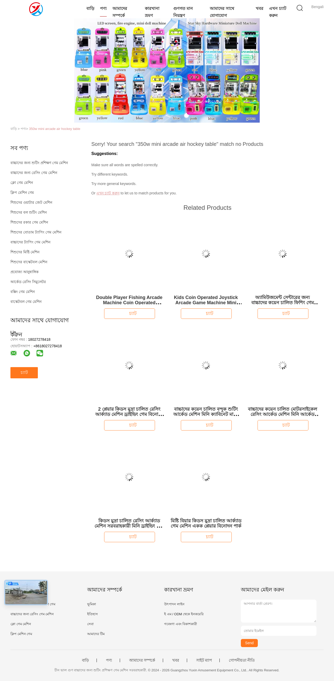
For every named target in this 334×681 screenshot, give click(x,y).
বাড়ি (90, 8)
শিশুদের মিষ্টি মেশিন (24, 252)
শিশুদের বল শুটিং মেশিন (28, 212)
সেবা (90, 624)
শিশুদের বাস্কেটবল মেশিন (28, 262)
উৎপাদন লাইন (174, 604)
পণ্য (103, 8)
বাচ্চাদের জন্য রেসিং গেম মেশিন (33, 173)
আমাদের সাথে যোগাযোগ (222, 12)
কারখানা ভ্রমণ (152, 12)
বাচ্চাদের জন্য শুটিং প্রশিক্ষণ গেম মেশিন (39, 163)
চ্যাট (24, 372)
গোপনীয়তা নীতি (242, 660)
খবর (259, 8)
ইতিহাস (92, 614)
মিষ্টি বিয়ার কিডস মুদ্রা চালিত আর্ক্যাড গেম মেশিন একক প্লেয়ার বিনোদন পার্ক (206, 523)
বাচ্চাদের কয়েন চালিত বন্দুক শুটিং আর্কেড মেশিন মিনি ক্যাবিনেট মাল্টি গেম (205, 414)
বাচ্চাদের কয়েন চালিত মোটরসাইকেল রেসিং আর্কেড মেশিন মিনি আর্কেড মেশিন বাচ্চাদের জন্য (282, 414)
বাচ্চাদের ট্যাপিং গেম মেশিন (30, 242)
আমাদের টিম (96, 634)
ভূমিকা (91, 604)
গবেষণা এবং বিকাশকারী (180, 624)
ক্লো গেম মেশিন (21, 183)
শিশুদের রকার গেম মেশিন (29, 222)
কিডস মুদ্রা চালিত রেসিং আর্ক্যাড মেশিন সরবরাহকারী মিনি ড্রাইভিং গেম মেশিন (129, 526)
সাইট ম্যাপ (204, 660)
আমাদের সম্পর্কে (119, 12)
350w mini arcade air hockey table (54, 129)
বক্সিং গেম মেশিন (22, 292)
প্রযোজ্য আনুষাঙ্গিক (24, 272)
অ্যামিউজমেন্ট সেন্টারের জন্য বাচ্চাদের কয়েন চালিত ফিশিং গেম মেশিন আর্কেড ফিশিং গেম (282, 302)
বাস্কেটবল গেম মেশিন (25, 302)
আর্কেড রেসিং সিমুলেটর (28, 282)
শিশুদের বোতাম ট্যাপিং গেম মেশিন (35, 232)
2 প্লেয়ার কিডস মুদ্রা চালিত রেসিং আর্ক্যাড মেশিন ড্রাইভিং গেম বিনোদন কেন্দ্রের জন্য (129, 414)
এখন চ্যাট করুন (277, 12)
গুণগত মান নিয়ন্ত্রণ (183, 12)
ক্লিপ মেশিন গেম (22, 192)
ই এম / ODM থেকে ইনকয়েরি (184, 614)
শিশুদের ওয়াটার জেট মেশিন (31, 202)
